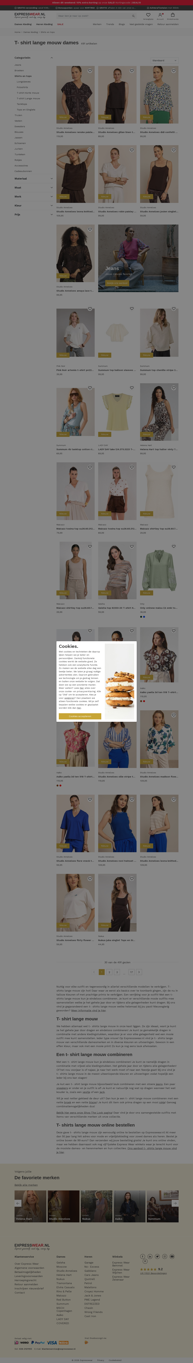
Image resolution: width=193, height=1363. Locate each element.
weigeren (69, 698)
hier (82, 688)
